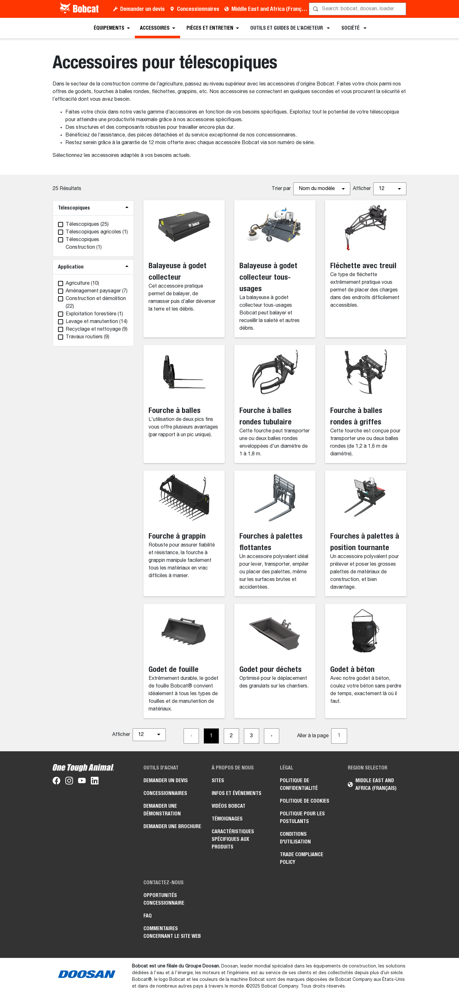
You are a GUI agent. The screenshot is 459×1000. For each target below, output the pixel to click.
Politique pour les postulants (302, 817)
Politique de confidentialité (299, 784)
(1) (97, 232)
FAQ (147, 916)
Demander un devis (142, 8)
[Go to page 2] (231, 736)
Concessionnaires (198, 8)
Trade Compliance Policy (301, 858)
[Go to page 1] (211, 736)
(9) (96, 329)
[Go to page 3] (251, 736)
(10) (82, 283)
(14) (96, 321)
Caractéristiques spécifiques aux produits (233, 839)
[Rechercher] (358, 9)
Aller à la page (313, 736)
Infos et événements (236, 793)
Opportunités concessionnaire (163, 899)
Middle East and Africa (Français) (270, 8)
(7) (96, 291)
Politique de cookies (304, 801)
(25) (87, 224)
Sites (218, 780)
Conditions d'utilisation (295, 838)
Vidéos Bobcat (228, 806)
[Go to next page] (271, 736)
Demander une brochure (172, 826)
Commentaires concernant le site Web (172, 932)
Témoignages (227, 819)
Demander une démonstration (162, 810)
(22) (96, 302)
